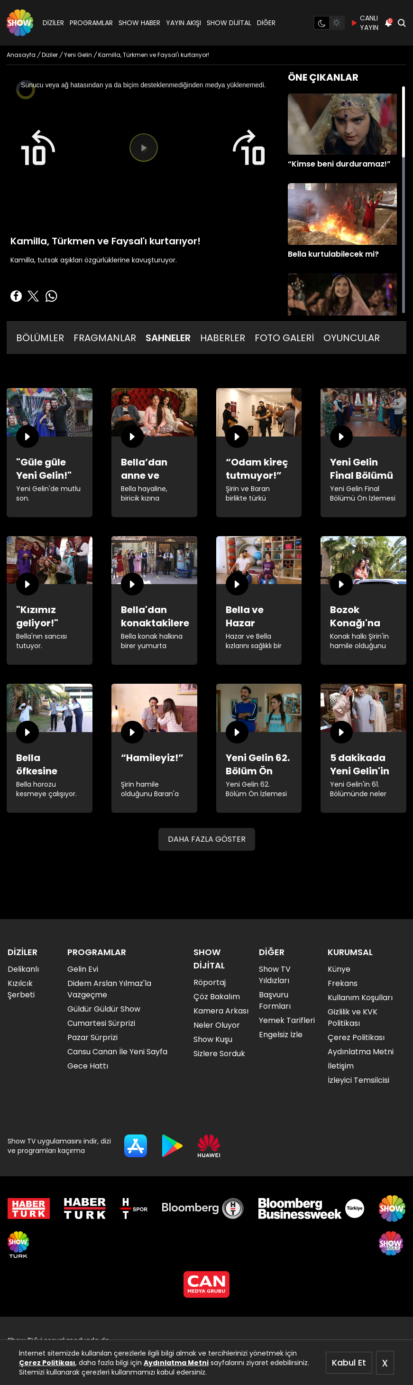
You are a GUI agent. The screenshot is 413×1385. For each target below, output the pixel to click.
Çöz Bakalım (216, 996)
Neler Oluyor (216, 1025)
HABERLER (222, 337)
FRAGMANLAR (104, 337)
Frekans (343, 983)
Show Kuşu (212, 1039)
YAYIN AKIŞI (183, 23)
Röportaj (209, 982)
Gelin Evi (82, 969)
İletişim (341, 1065)
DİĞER (266, 23)
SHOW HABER (139, 23)
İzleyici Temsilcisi (358, 1080)
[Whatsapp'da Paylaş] (51, 296)
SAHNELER (168, 337)
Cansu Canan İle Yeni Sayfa (117, 1051)
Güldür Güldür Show (103, 1009)
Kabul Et (349, 1362)
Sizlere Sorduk (219, 1053)
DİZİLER (53, 23)
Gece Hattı (87, 1065)
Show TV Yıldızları (275, 975)
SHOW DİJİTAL (229, 23)
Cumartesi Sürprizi (101, 1023)
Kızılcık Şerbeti (21, 989)
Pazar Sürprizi (92, 1037)
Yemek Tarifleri (287, 1020)
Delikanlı (23, 969)
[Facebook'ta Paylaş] (16, 296)
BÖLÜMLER (40, 337)
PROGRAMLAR (91, 23)
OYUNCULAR (351, 337)
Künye (339, 969)
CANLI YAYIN (364, 22)
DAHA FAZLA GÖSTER (207, 839)
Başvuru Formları (275, 1000)
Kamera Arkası (220, 1010)
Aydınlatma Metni (176, 1362)
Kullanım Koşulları (360, 997)
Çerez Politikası (47, 1362)
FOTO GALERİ (284, 337)
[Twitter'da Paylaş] (33, 296)
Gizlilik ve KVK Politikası (352, 1017)
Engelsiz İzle (281, 1034)
